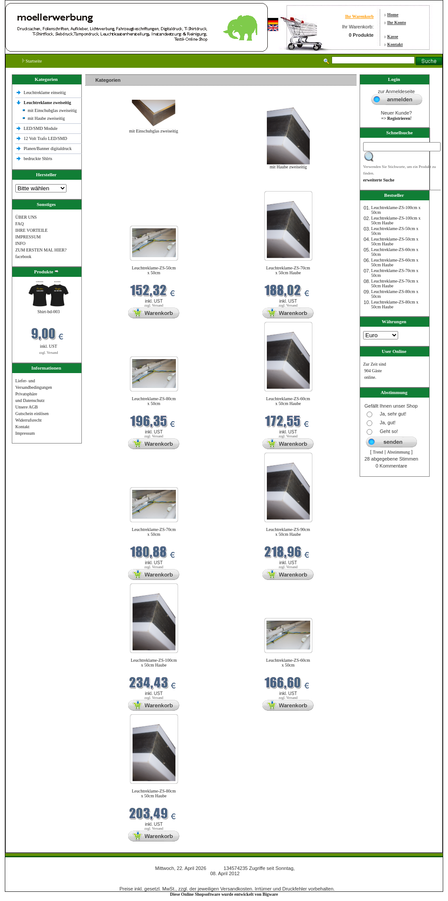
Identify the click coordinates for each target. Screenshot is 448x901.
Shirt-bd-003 (48, 311)
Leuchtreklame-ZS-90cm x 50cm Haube (288, 532)
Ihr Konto (396, 22)
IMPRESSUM (28, 236)
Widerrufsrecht (28, 420)
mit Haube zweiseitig (46, 118)
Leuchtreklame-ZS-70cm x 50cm (154, 532)
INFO (20, 243)
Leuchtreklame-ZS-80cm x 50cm (154, 401)
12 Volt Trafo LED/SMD (45, 138)
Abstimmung (398, 452)
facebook (23, 256)
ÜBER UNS (26, 217)
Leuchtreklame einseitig (45, 92)
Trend (378, 452)
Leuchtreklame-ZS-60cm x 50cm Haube (288, 401)
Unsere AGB (26, 407)
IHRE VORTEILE (31, 230)
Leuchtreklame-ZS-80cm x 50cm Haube (154, 793)
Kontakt (395, 44)
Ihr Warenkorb (359, 16)
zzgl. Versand (48, 353)
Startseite (32, 61)
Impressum (25, 433)
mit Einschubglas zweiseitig (52, 110)
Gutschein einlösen (32, 413)
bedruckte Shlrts (38, 158)
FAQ (19, 223)
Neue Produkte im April (108, 185)
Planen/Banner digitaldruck (48, 148)
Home (393, 14)
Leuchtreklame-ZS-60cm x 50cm (288, 662)
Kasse (392, 36)
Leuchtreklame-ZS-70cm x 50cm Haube (288, 270)
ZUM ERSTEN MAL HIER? (40, 250)
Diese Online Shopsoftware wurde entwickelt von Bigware (224, 894)
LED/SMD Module (41, 128)
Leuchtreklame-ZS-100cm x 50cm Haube (154, 662)
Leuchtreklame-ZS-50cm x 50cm (154, 270)
